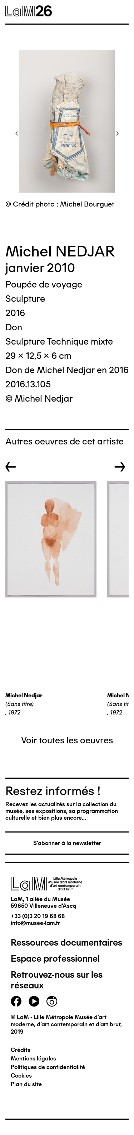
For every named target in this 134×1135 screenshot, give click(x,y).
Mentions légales (33, 1058)
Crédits (20, 1050)
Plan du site (26, 1084)
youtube (34, 1001)
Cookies (21, 1075)
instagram (51, 1001)
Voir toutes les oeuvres (67, 740)
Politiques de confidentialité (48, 1067)
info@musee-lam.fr (35, 923)
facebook (16, 1001)
